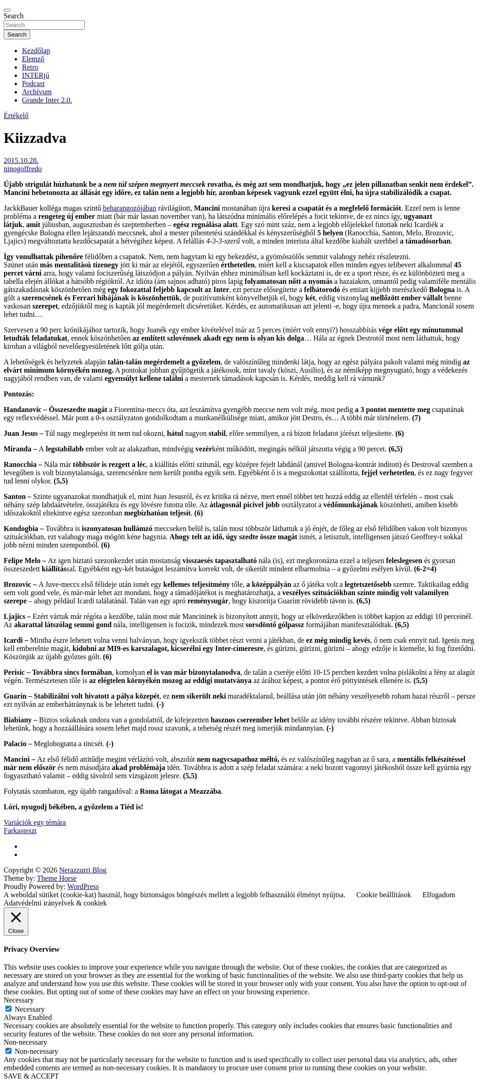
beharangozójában (129, 208)
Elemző (33, 59)
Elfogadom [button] (439, 895)
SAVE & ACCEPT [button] (31, 1076)
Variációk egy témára (35, 822)
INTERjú (35, 75)
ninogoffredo (23, 169)
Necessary (30, 1009)
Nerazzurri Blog (83, 870)
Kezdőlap (36, 50)
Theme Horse (57, 878)
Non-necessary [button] (25, 1042)
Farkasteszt (20, 831)
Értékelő (16, 115)
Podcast (33, 83)
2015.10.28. (21, 160)
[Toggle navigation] (7, 10)
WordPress (83, 886)
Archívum (37, 92)
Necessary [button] (19, 1000)
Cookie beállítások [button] (383, 895)
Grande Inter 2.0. (47, 100)
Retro (30, 67)
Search (14, 16)
